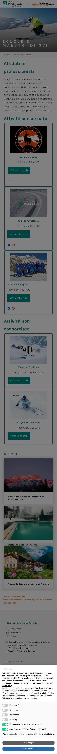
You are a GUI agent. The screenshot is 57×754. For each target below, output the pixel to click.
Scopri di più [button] (28, 743)
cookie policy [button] (7, 686)
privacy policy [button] (25, 676)
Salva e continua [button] (28, 749)
